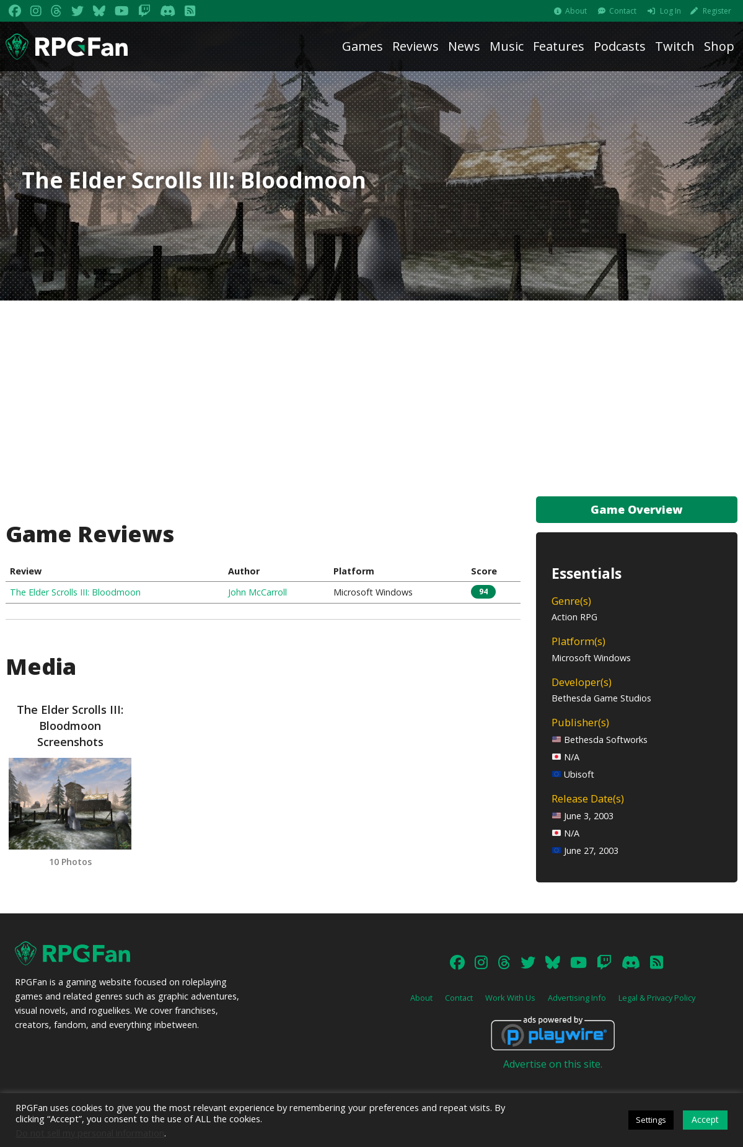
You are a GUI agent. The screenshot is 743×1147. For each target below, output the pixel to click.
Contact (622, 11)
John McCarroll (257, 592)
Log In (670, 11)
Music (507, 46)
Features (558, 46)
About (576, 11)
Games (362, 46)
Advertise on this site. (552, 1064)
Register (717, 11)
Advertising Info (577, 997)
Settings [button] (651, 1119)
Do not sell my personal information (89, 1133)
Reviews (415, 46)
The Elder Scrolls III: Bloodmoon (75, 592)
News (464, 46)
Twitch (675, 46)
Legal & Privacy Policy (656, 997)
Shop (719, 46)
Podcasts (620, 46)
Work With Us (510, 997)
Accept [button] (705, 1119)
